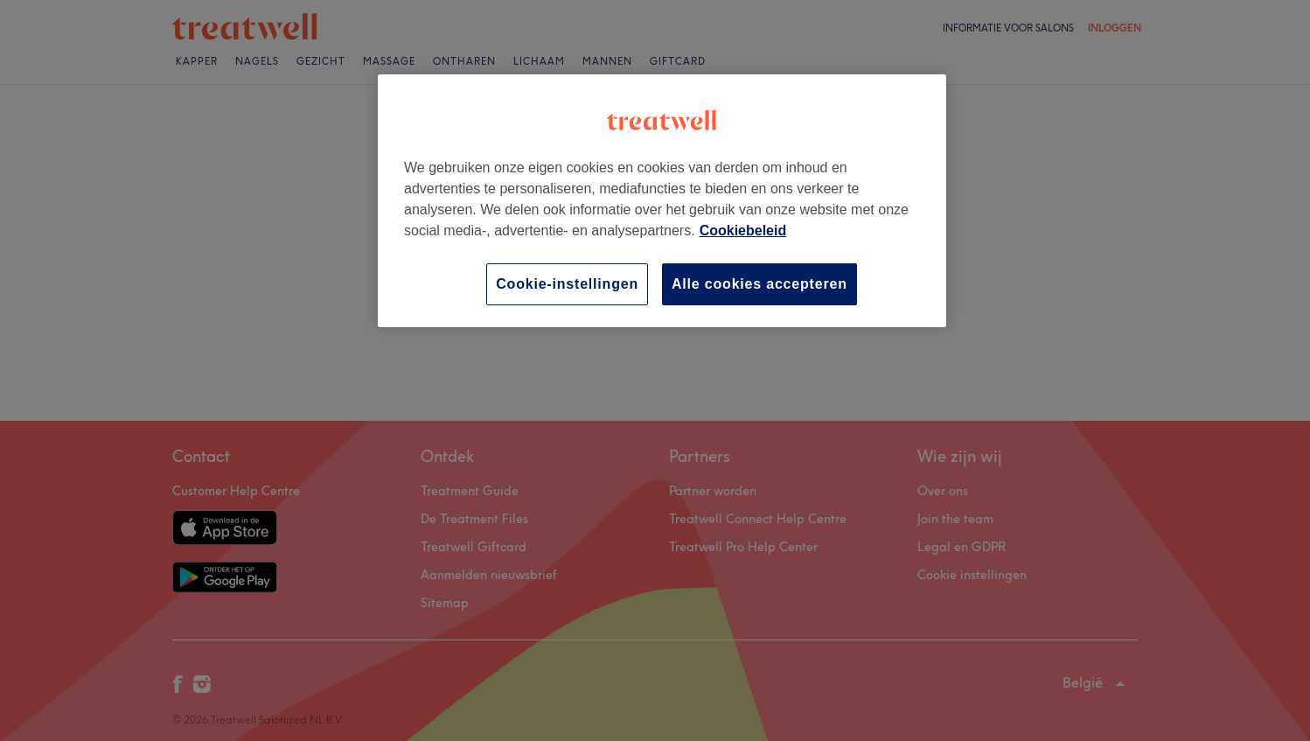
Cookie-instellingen (567, 283)
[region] (662, 200)
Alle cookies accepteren (759, 283)
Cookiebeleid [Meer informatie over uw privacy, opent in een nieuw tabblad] (743, 230)
